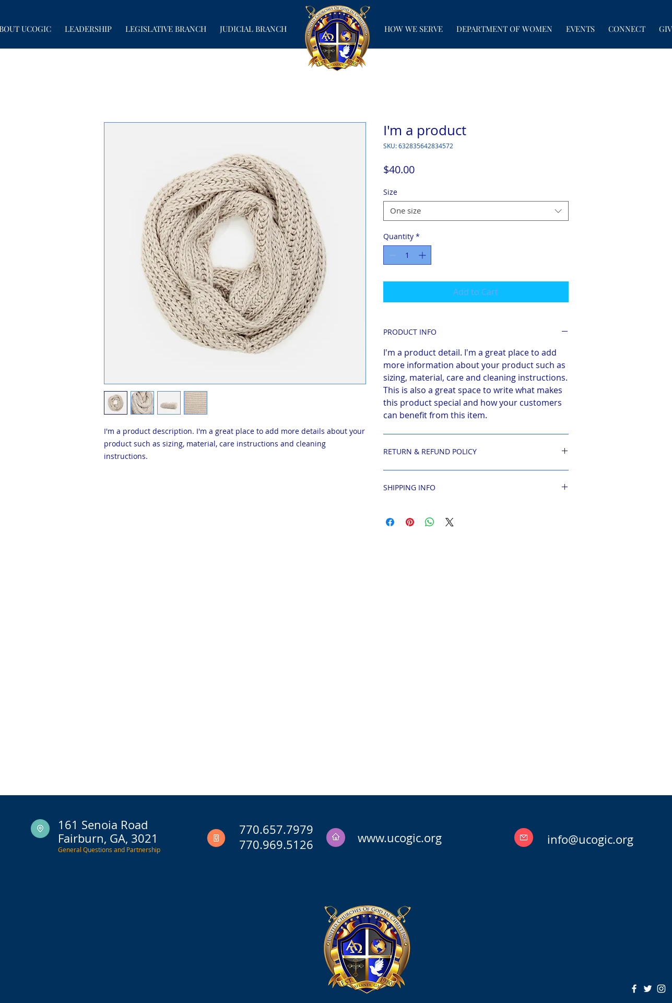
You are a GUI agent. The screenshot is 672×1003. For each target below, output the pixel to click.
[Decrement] (391, 255)
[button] (88, 24)
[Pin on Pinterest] (410, 522)
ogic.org (612, 839)
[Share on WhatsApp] (429, 522)
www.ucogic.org (400, 837)
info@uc (569, 839)
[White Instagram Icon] (661, 988)
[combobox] (476, 211)
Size (390, 192)
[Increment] (423, 255)
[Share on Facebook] (390, 522)
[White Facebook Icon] (634, 988)
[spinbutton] (407, 255)
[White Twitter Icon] (647, 988)
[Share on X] (449, 522)
